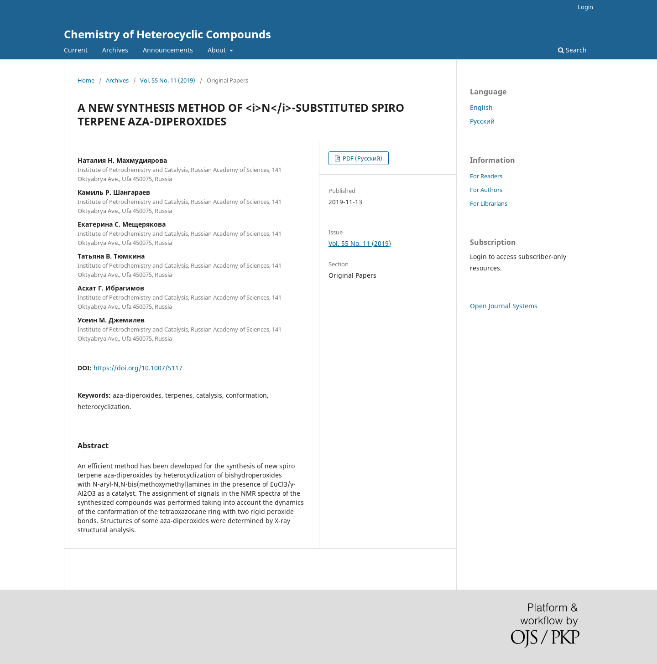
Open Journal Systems (503, 305)
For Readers (486, 176)
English (481, 107)
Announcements (168, 50)
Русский (482, 121)
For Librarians (488, 203)
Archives (115, 50)
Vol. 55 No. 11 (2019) (167, 80)
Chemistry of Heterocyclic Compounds (167, 34)
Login (585, 7)
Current (76, 50)
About (218, 50)
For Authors (486, 190)
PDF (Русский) (361, 158)
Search (572, 50)
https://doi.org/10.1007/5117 (138, 367)
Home (86, 80)
